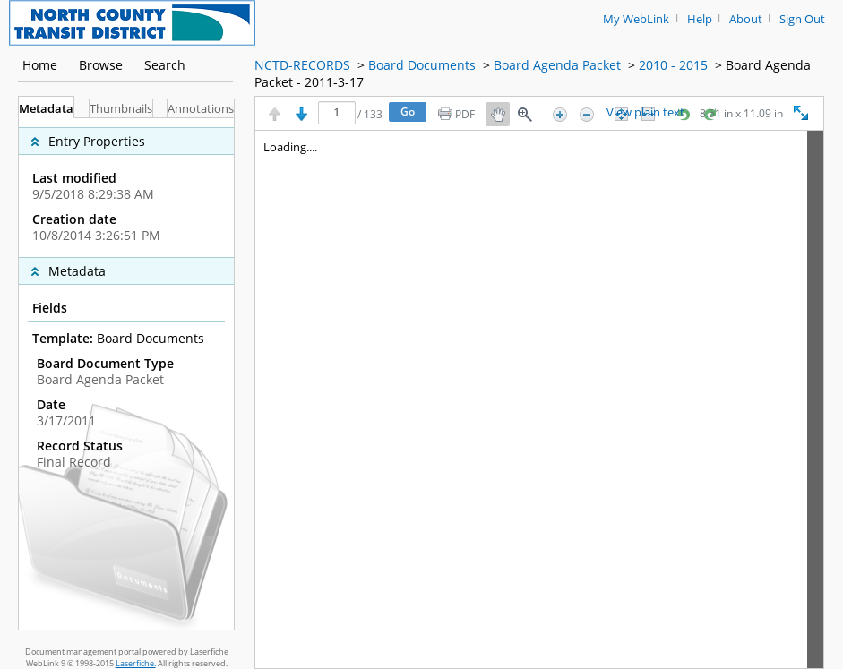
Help (699, 19)
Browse (101, 64)
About (745, 19)
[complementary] (126, 187)
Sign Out (802, 19)
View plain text (645, 113)
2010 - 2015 (673, 64)
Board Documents (422, 64)
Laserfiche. (136, 663)
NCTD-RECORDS (302, 64)
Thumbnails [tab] (121, 108)
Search (164, 64)
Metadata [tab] (46, 108)
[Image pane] (539, 399)
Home (39, 64)
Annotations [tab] (201, 108)
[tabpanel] (126, 373)
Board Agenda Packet (557, 64)
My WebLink (636, 19)
